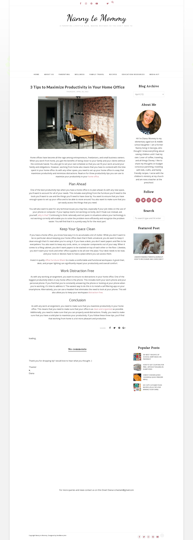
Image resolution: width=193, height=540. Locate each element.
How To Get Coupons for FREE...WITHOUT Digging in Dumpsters (153, 367)
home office (93, 176)
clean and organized (103, 309)
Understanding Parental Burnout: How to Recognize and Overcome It (148, 258)
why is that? (43, 215)
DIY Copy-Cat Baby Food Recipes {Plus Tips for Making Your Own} (152, 387)
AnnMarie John (61, 535)
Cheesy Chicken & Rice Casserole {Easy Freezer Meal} (153, 377)
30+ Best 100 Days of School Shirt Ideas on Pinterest (152, 357)
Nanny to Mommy (96, 17)
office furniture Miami (55, 260)
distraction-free (95, 292)
